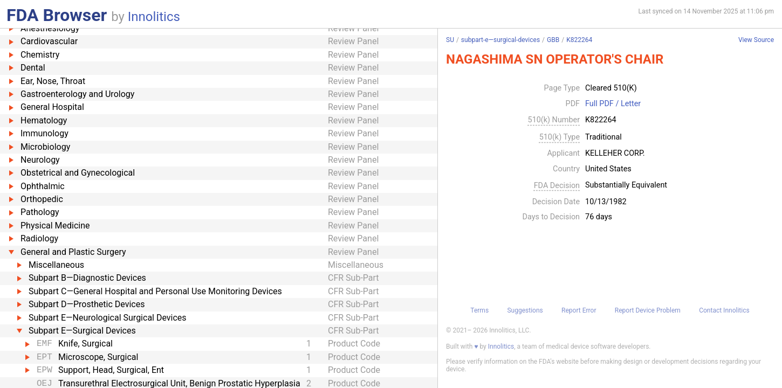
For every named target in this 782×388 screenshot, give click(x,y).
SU (450, 40)
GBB (553, 40)
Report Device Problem (648, 310)
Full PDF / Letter (613, 104)
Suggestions (525, 310)
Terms (479, 310)
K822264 (579, 40)
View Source (756, 40)
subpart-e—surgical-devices (500, 40)
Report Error (578, 310)
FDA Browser (56, 15)
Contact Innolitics (724, 310)
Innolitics (154, 16)
